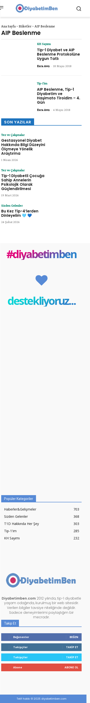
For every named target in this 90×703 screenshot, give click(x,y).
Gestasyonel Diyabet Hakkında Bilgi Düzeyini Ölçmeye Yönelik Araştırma (23, 147)
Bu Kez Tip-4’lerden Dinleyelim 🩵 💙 (19, 213)
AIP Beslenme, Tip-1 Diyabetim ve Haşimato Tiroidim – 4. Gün (58, 96)
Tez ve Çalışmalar (13, 134)
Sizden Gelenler (12, 205)
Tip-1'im (42, 83)
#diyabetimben (41, 254)
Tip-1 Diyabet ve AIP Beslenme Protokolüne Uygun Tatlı (58, 54)
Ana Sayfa (8, 26)
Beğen (74, 637)
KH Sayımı (44, 43)
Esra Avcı (43, 66)
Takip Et (72, 647)
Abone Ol (71, 667)
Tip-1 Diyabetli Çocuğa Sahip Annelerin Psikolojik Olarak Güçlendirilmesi (22, 182)
